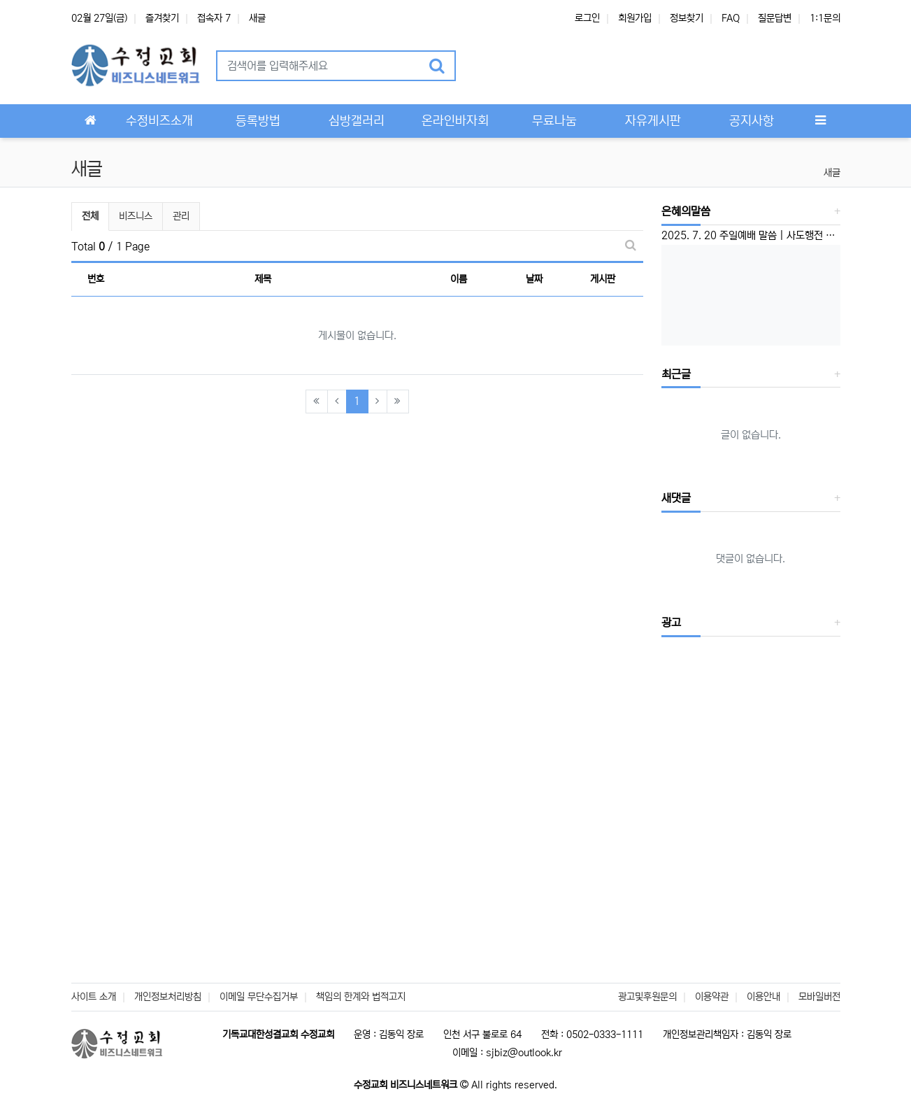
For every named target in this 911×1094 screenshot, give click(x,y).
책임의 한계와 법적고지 (361, 996)
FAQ (731, 18)
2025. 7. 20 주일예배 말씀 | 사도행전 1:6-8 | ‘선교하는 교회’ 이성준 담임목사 (750, 235)
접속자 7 (214, 18)
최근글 (676, 374)
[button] (485, 65)
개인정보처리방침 (167, 996)
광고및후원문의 (647, 996)
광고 (671, 622)
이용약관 (712, 996)
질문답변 (774, 18)
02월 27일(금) (99, 18)
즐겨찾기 (162, 18)
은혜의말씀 (685, 211)
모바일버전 (819, 996)
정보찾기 (686, 18)
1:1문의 (825, 18)
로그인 (587, 18)
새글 (257, 18)
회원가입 (635, 18)
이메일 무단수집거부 (259, 996)
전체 (90, 216)
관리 (181, 216)
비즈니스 (135, 216)
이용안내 (763, 996)
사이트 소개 (93, 996)
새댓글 (676, 498)
